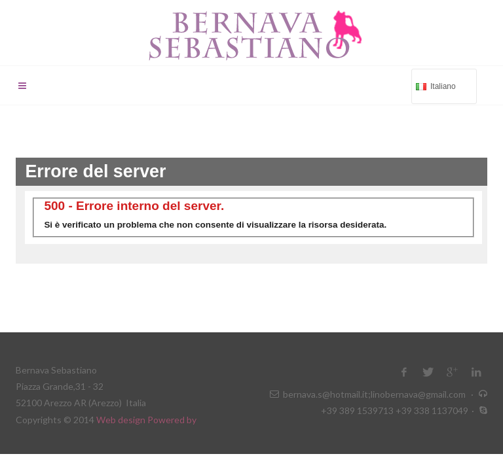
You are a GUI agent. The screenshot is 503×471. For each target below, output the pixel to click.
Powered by (171, 419)
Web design (121, 419)
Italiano (442, 85)
